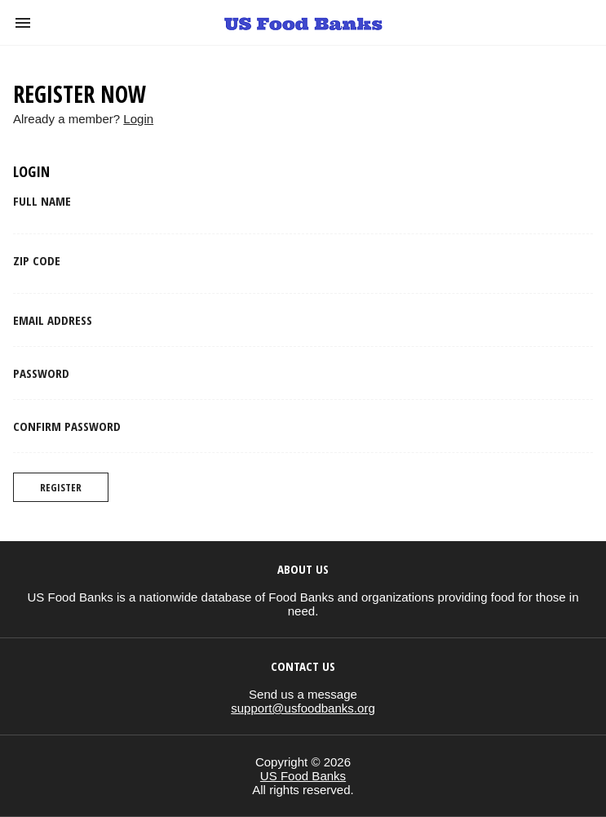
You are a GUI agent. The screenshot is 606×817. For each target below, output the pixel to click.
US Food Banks (303, 776)
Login (138, 119)
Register (61, 487)
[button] (23, 23)
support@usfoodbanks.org (303, 708)
